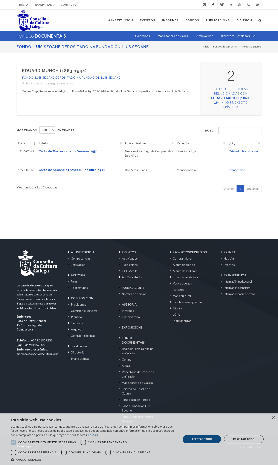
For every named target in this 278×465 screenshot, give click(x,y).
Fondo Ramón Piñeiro (136, 399)
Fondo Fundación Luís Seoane (136, 408)
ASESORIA (129, 304)
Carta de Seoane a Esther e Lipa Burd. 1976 (72, 170)
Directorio (77, 352)
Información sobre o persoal (239, 294)
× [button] (273, 418)
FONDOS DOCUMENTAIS (133, 340)
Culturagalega (182, 258)
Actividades (130, 258)
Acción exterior (132, 277)
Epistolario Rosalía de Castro (136, 391)
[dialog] (139, 439)
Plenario (76, 317)
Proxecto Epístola (251, 46)
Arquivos (77, 329)
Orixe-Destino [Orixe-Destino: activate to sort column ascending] (135, 143)
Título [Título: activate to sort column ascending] (43, 143)
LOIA (176, 314)
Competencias (80, 258)
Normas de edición (134, 294)
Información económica (237, 287)
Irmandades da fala (185, 277)
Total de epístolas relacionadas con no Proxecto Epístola (230, 98)
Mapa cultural (182, 296)
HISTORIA (78, 275)
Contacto (68, 4)
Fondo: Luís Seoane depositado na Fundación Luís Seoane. (83, 46)
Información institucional (238, 281)
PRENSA (229, 252)
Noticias (229, 258)
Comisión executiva (84, 310)
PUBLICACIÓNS (133, 287)
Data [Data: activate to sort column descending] (22, 143)
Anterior (228, 188)
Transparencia (44, 4)
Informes (128, 310)
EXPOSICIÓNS (132, 327)
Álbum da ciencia (184, 264)
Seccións (77, 323)
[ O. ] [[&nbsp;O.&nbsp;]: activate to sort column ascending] (232, 143)
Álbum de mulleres (185, 271)
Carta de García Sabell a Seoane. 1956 (68, 151)
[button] (93, 459)
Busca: (233, 130)
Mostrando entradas (46, 130)
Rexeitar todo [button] (244, 439)
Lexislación (78, 264)
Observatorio (131, 317)
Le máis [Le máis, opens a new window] (93, 435)
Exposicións (130, 264)
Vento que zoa (182, 283)
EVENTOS (129, 252)
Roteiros (178, 289)
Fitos (74, 281)
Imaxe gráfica (80, 358)
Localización (79, 346)
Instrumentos (182, 321)
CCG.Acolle (129, 271)
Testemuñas (79, 287)
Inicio (23, 4)
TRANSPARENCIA (235, 275)
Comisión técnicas (83, 335)
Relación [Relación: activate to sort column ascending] (183, 143)
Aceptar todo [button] (201, 439)
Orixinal (234, 151)
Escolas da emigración (187, 302)
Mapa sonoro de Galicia (137, 382)
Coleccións (142, 36)
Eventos (229, 264)
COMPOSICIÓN (82, 298)
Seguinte (252, 188)
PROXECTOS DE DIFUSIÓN (190, 252)
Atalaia (177, 308)
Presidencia (79, 304)
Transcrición (249, 151)
